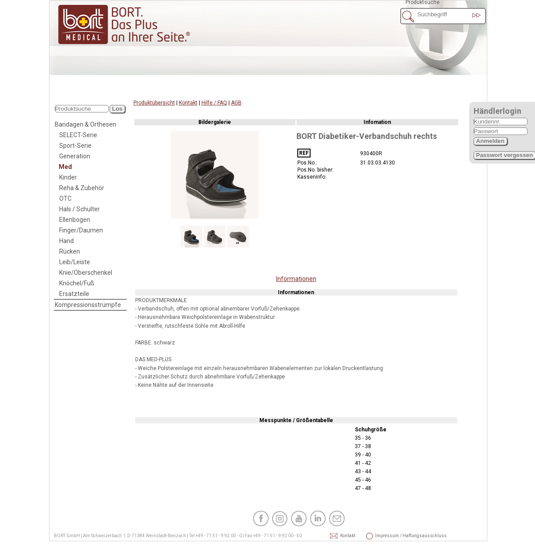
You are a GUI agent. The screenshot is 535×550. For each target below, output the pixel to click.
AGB (236, 103)
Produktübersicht (154, 103)
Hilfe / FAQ (214, 103)
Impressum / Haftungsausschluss (387, 535)
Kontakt (188, 103)
